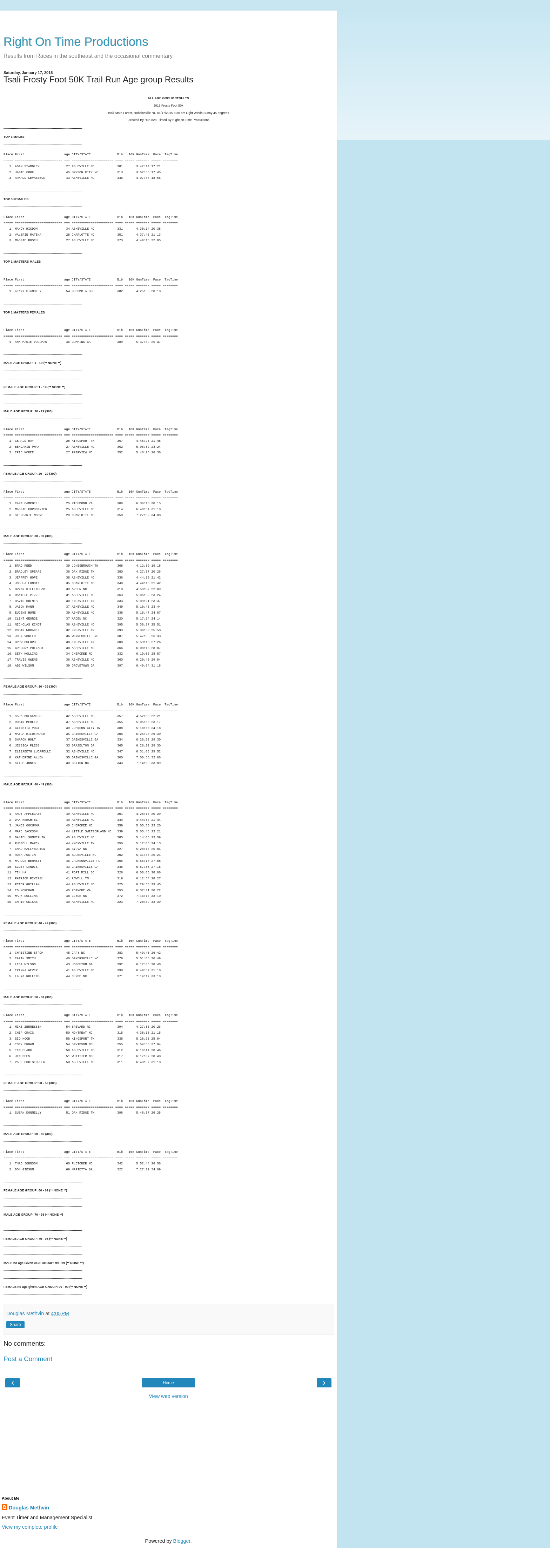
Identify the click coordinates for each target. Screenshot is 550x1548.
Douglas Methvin (29, 1507)
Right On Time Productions (76, 41)
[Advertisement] (168, 19)
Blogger (181, 1541)
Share (15, 1324)
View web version (168, 1396)
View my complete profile (30, 1527)
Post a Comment (28, 1359)
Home (168, 1382)
